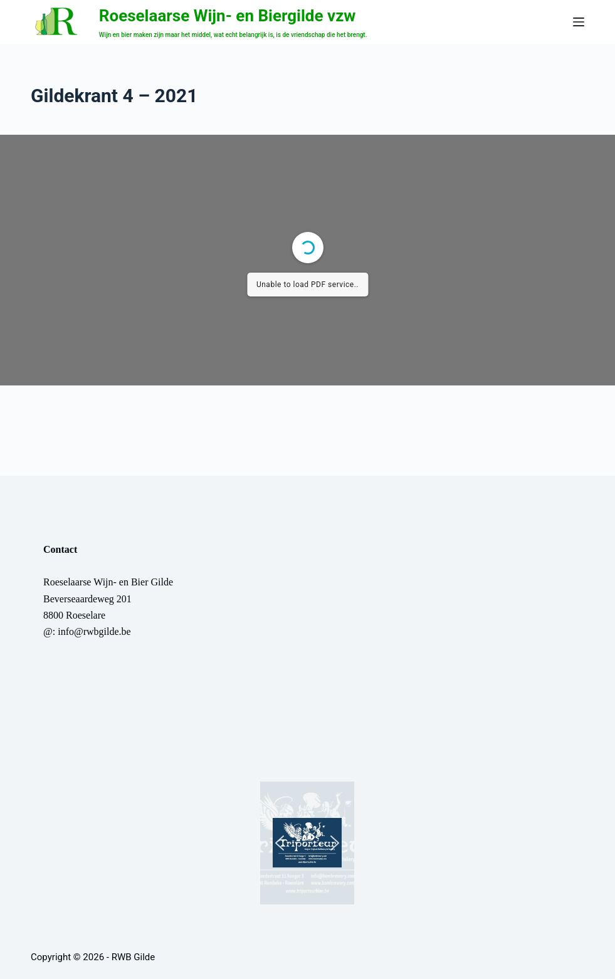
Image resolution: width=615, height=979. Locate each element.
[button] (307, 843)
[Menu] (578, 22)
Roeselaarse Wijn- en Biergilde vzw (227, 15)
